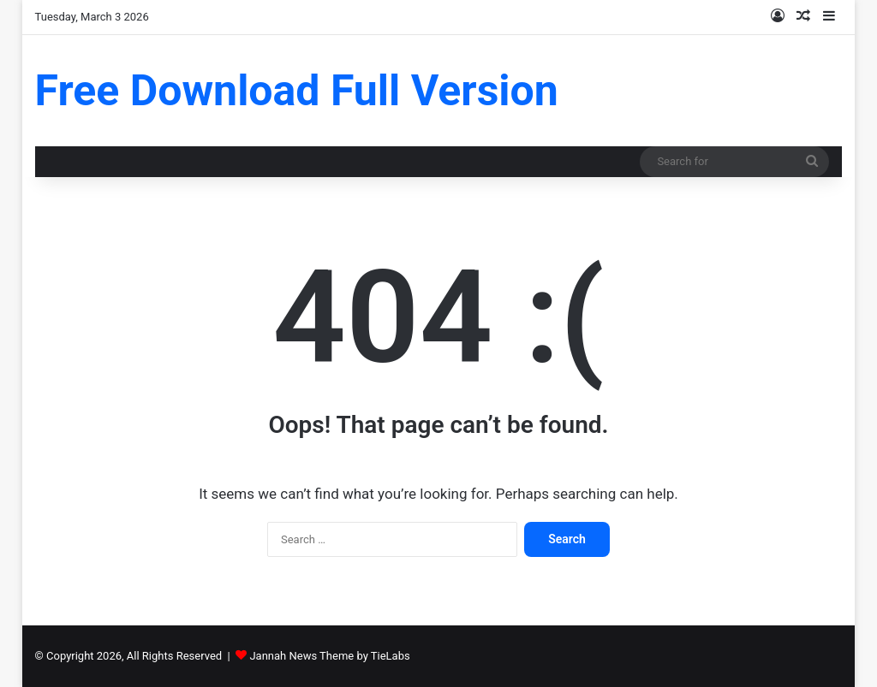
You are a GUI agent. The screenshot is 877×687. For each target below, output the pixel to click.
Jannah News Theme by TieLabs (329, 655)
